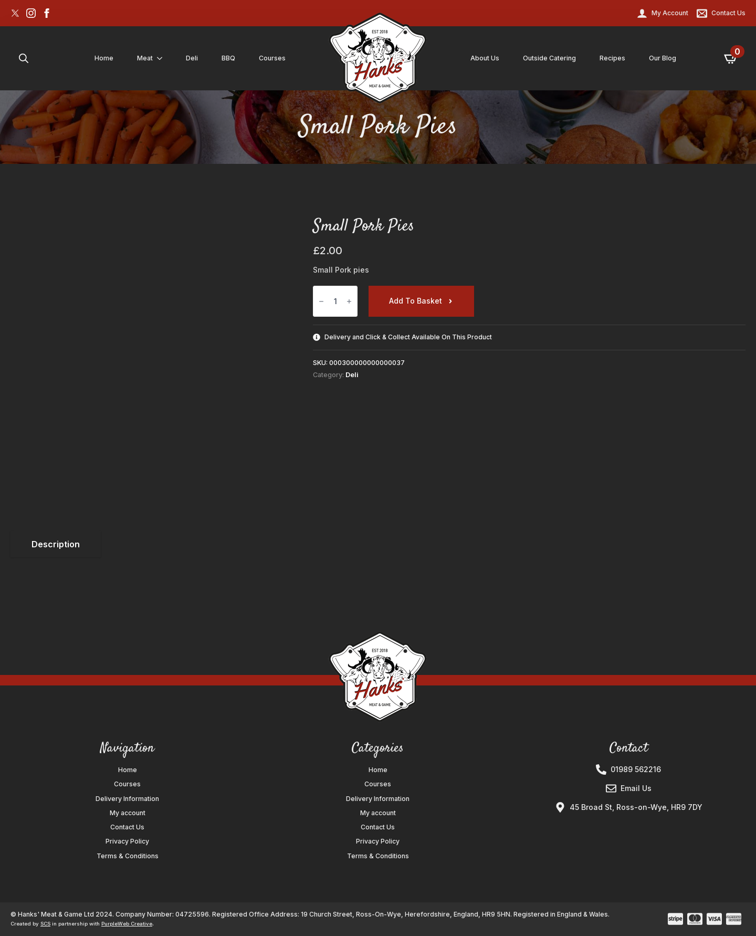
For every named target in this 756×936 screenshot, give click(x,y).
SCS (45, 924)
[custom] (15, 13)
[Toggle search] (23, 58)
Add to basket (415, 300)
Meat (145, 58)
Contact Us (127, 827)
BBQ (228, 58)
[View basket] (731, 58)
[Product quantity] (335, 301)
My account (127, 813)
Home (103, 58)
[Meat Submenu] (161, 58)
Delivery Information (127, 799)
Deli (192, 58)
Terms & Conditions (128, 856)
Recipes (612, 58)
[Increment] (349, 301)
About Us (484, 58)
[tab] (55, 544)
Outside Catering (549, 58)
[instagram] (31, 13)
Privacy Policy (127, 841)
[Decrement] (321, 301)
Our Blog (662, 58)
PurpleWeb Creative (126, 924)
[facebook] (46, 13)
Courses (272, 58)
